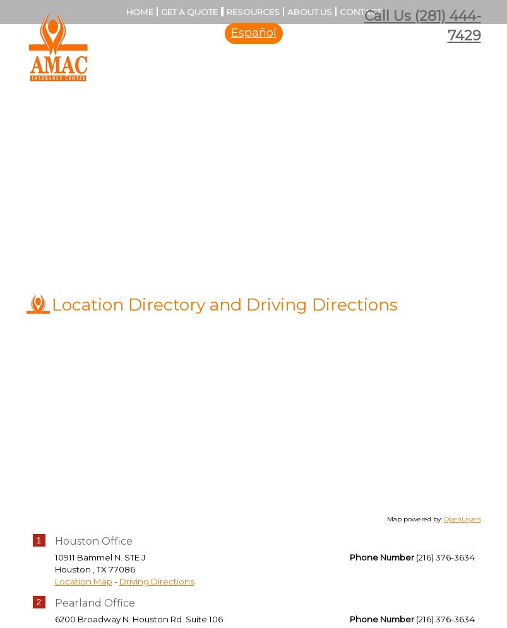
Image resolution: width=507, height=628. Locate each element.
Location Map (83, 581)
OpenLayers (462, 519)
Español (254, 33)
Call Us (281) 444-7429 (422, 26)
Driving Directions (156, 581)
